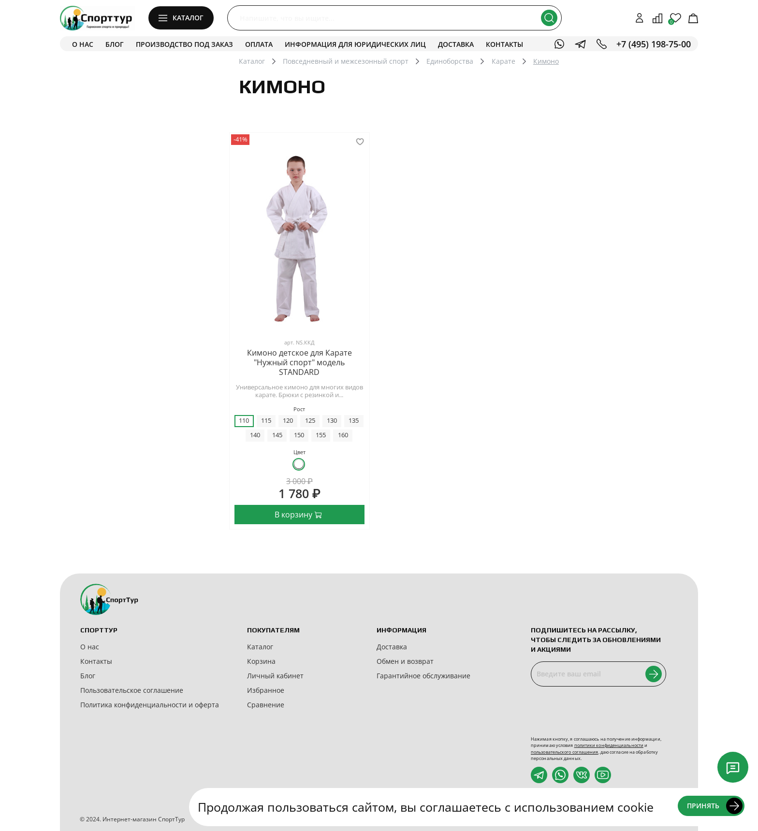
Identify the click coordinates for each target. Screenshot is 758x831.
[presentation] (604, 711)
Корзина (261, 661)
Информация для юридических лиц (355, 44)
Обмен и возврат (405, 661)
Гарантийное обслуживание (423, 675)
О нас (82, 44)
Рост (299, 409)
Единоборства (449, 61)
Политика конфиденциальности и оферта (149, 704)
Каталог (252, 61)
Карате (503, 61)
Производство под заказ (184, 44)
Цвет (299, 452)
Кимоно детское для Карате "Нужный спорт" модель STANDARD (299, 362)
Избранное (265, 690)
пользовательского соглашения (564, 752)
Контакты (504, 44)
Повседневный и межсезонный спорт (345, 61)
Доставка (456, 44)
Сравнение (265, 704)
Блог (114, 44)
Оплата (259, 44)
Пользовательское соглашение (131, 690)
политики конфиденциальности (608, 745)
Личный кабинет (275, 675)
